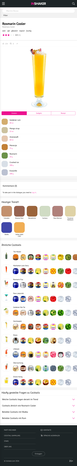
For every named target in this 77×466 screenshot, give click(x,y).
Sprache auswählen (50, 436)
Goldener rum (42, 121)
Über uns (8, 447)
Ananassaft (42, 138)
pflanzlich (14, 31)
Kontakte (46, 430)
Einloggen (38, 454)
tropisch (22, 31)
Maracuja (42, 146)
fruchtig (28, 31)
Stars (6, 441)
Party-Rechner (10, 430)
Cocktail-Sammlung (12, 436)
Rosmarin (42, 155)
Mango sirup (42, 129)
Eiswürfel (42, 172)
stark (3, 31)
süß (8, 31)
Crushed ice (42, 163)
